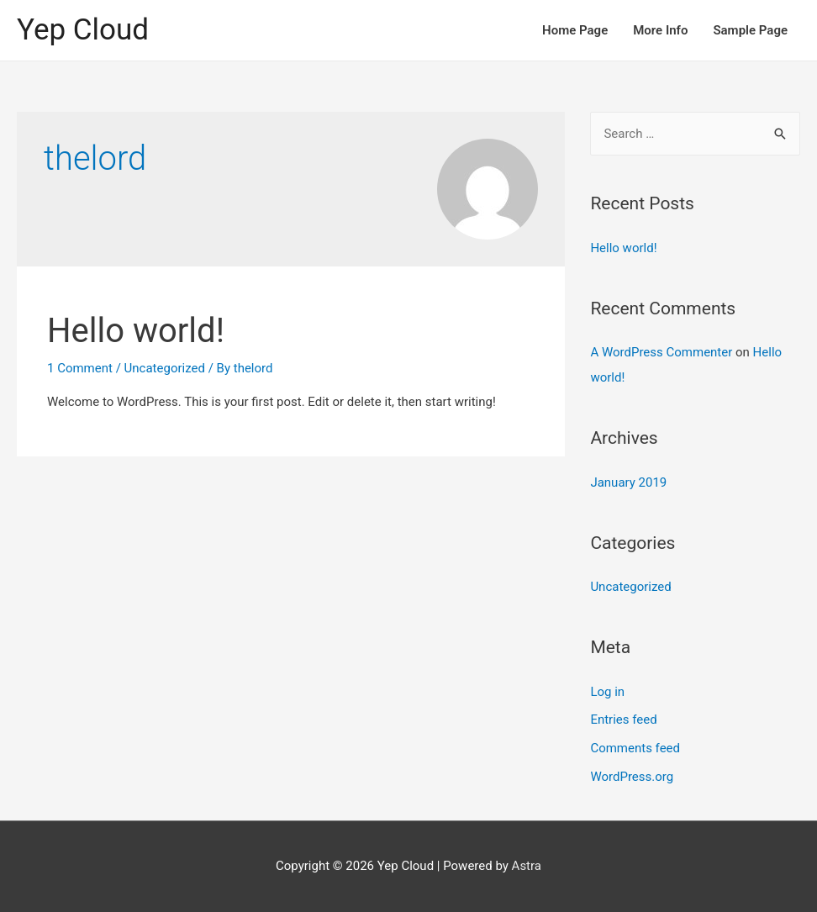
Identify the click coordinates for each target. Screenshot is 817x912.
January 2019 (628, 482)
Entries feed (623, 719)
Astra (526, 865)
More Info (660, 30)
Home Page (575, 30)
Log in (607, 691)
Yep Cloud (83, 30)
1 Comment (80, 368)
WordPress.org (631, 776)
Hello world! (135, 331)
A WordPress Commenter (661, 352)
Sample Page (750, 30)
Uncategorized (164, 368)
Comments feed (635, 748)
